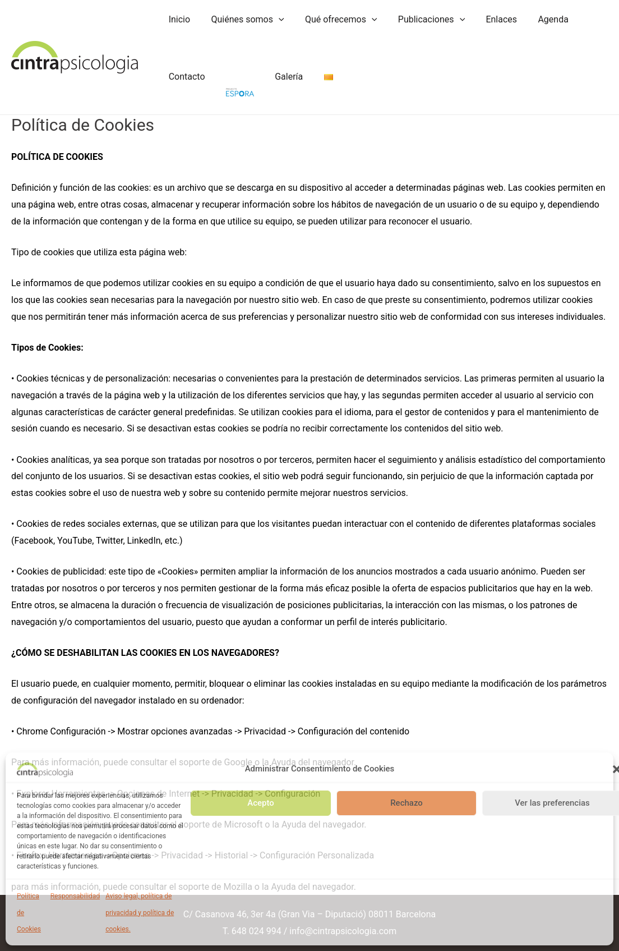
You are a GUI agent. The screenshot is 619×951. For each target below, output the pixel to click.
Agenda (536, 19)
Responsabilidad (75, 896)
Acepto (260, 803)
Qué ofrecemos (334, 19)
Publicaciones (420, 19)
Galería (281, 76)
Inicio (177, 19)
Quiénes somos (242, 19)
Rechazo (406, 803)
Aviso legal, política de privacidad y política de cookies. (139, 912)
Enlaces (488, 19)
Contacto (185, 76)
